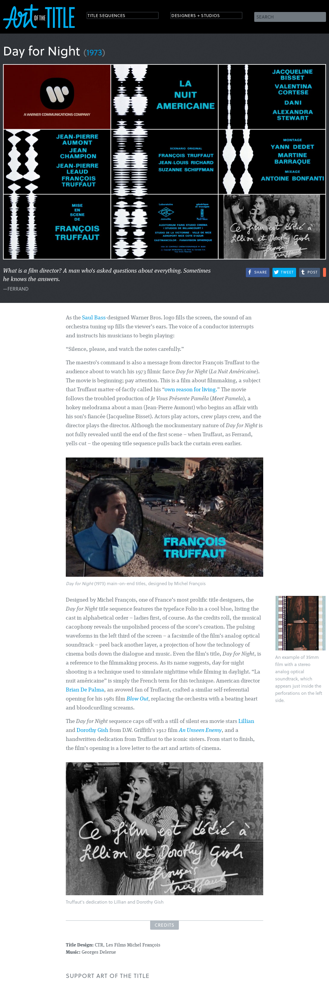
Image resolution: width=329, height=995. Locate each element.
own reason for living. (190, 390)
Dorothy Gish (92, 730)
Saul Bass (94, 318)
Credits (164, 925)
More (324, 272)
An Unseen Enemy (200, 730)
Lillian (246, 721)
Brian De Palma (85, 690)
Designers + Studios (202, 16)
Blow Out (137, 699)
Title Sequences (112, 16)
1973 (94, 52)
